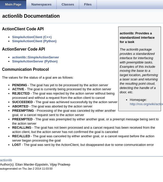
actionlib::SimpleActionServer (35, 57)
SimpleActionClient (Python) (34, 41)
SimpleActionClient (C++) (32, 37)
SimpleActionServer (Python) (35, 61)
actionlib (6, 160)
